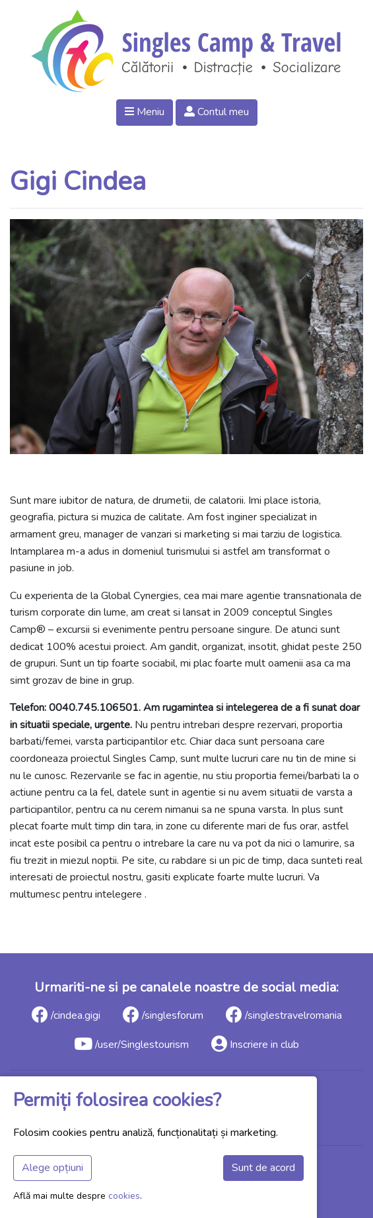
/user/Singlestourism (131, 1043)
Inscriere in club (255, 1043)
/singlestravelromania (284, 1014)
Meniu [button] (144, 112)
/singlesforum (163, 1014)
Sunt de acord (263, 1167)
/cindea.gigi (66, 1014)
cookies (124, 1196)
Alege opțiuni (52, 1167)
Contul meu (216, 112)
